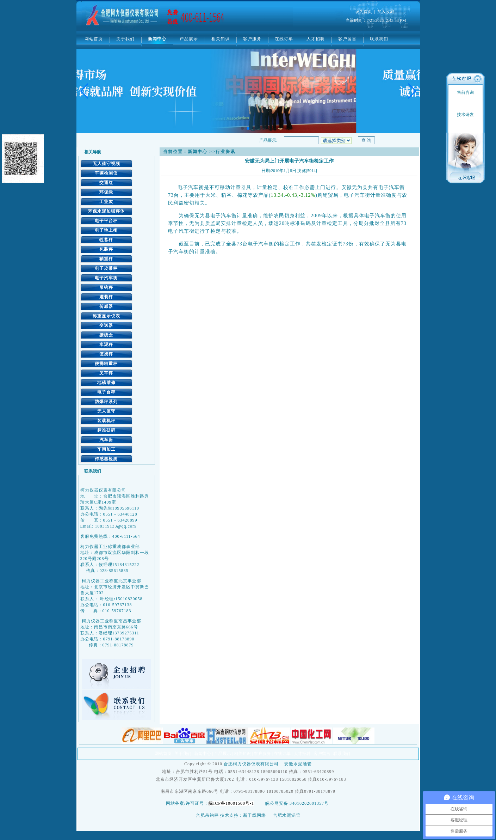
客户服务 (252, 38)
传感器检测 (106, 458)
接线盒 (106, 335)
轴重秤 (106, 258)
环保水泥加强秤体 (106, 211)
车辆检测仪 (106, 173)
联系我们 (379, 38)
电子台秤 (106, 392)
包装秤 (106, 249)
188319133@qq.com (115, 526)
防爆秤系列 (106, 401)
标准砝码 (106, 430)
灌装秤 (106, 296)
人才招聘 (315, 38)
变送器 (106, 325)
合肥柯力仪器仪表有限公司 (251, 763)
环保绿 (106, 192)
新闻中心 (157, 38)
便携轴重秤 (106, 363)
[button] (411, 91)
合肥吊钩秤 (207, 815)
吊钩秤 (106, 287)
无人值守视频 (106, 163)
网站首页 (94, 38)
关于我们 (125, 38)
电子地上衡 (106, 230)
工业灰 (106, 201)
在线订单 (284, 38)
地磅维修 (106, 382)
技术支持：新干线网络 (243, 815)
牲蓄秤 (106, 239)
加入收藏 (385, 11)
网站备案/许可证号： (211, 803)
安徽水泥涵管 (298, 763)
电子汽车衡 (106, 277)
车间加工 (106, 449)
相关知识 (220, 38)
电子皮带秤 (106, 268)
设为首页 (363, 11)
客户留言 (347, 38)
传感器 (106, 306)
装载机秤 (106, 420)
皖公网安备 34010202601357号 (297, 803)
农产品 (261, 195)
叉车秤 (106, 373)
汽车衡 (106, 439)
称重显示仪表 (106, 316)
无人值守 (106, 411)
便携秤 (106, 354)
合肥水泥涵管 (286, 815)
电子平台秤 (106, 220)
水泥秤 (106, 344)
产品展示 (189, 38)
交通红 (106, 182)
